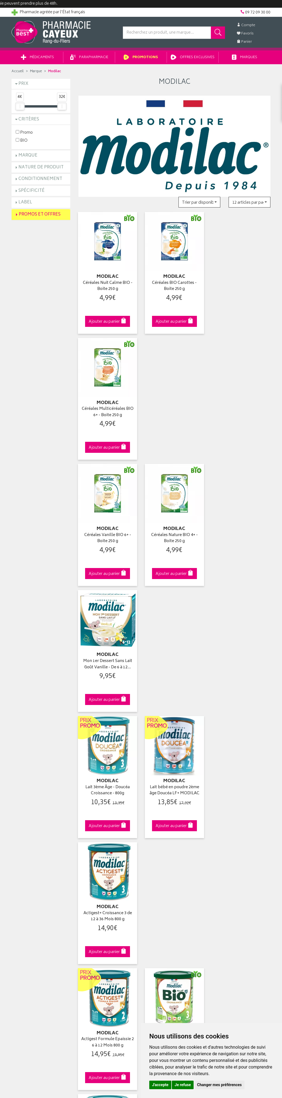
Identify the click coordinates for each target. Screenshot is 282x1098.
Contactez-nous (26, 884)
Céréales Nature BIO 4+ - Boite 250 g (174, 412)
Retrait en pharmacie (229, 864)
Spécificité (31, 191)
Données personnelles (98, 928)
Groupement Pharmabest (34, 871)
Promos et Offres (40, 214)
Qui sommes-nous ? (30, 864)
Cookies (85, 935)
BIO (22, 140)
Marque (36, 71)
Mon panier (154, 884)
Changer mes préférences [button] (219, 1085)
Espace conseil (91, 890)
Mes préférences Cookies (100, 941)
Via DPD (174, 769)
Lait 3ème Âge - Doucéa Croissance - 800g (107, 538)
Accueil (18, 71)
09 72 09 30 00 (241, 769)
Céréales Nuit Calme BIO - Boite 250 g (107, 286)
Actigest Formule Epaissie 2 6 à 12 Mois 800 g (107, 664)
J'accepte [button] (160, 1085)
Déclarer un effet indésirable (102, 909)
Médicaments (37, 57)
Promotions (141, 57)
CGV (82, 916)
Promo (24, 132)
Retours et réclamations (32, 890)
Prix (23, 84)
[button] (199, 202)
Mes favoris (155, 890)
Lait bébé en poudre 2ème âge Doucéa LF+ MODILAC (174, 538)
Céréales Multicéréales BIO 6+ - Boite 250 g (241, 286)
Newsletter (87, 896)
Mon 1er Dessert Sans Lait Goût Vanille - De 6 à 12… (241, 412)
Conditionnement (40, 179)
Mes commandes (160, 877)
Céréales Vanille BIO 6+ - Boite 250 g (107, 412)
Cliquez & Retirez (41, 769)
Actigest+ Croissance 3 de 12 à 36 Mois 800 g (241, 538)
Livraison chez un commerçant (239, 877)
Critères (28, 119)
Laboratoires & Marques (99, 871)
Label (25, 202)
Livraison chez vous (229, 871)
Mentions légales (93, 922)
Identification (156, 864)
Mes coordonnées (161, 871)
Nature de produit (41, 167)
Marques (244, 57)
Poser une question (28, 877)
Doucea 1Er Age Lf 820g (241, 661)
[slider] (20, 106)
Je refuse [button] (183, 1085)
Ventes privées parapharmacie (104, 884)
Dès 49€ (107, 771)
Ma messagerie (158, 896)
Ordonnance (89, 903)
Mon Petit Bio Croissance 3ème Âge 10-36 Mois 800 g (174, 664)
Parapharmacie (89, 57)
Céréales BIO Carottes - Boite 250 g (174, 286)
